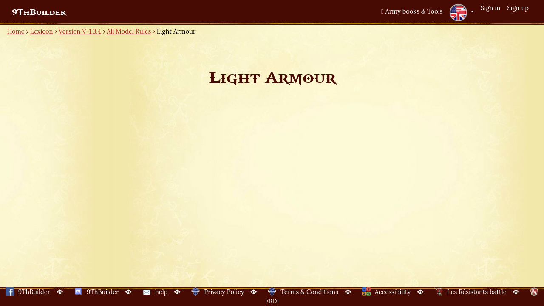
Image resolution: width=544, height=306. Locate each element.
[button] (461, 12)
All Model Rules (129, 31)
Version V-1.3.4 (80, 31)
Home (16, 31)
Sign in (490, 8)
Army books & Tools (411, 11)
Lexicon (41, 31)
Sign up (518, 8)
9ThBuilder (39, 12)
